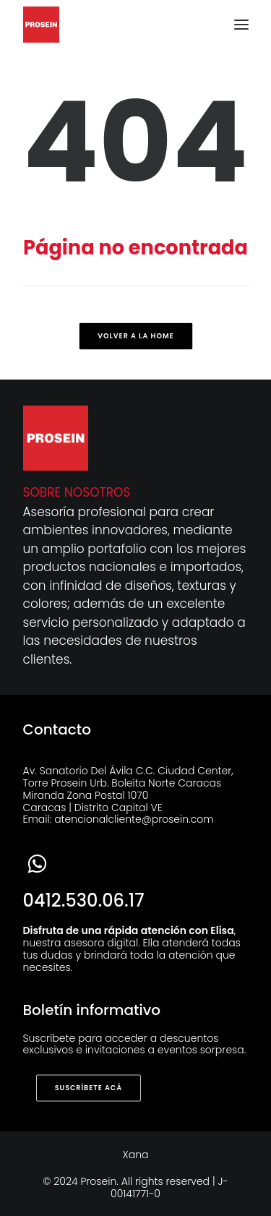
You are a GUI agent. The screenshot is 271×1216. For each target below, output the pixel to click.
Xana (136, 1154)
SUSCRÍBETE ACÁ (87, 1088)
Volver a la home (135, 336)
